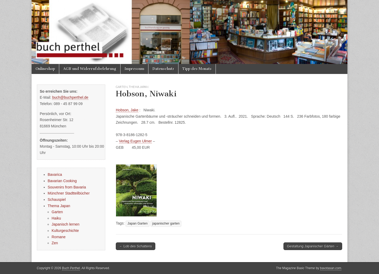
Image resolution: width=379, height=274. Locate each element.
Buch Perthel (71, 268)
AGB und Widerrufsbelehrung (89, 69)
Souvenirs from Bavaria (67, 187)
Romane (59, 237)
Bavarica (55, 174)
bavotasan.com (330, 268)
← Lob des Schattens (135, 246)
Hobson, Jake (127, 110)
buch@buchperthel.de (70, 97)
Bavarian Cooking (62, 181)
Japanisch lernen (65, 224)
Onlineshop (45, 69)
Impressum (134, 69)
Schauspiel (57, 199)
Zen (55, 243)
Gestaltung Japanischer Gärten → (313, 246)
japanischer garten (166, 223)
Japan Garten (137, 223)
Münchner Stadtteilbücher (69, 193)
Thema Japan (138, 86)
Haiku (56, 218)
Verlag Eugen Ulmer (135, 141)
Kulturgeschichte (65, 230)
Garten (122, 86)
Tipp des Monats (197, 69)
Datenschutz (163, 69)
